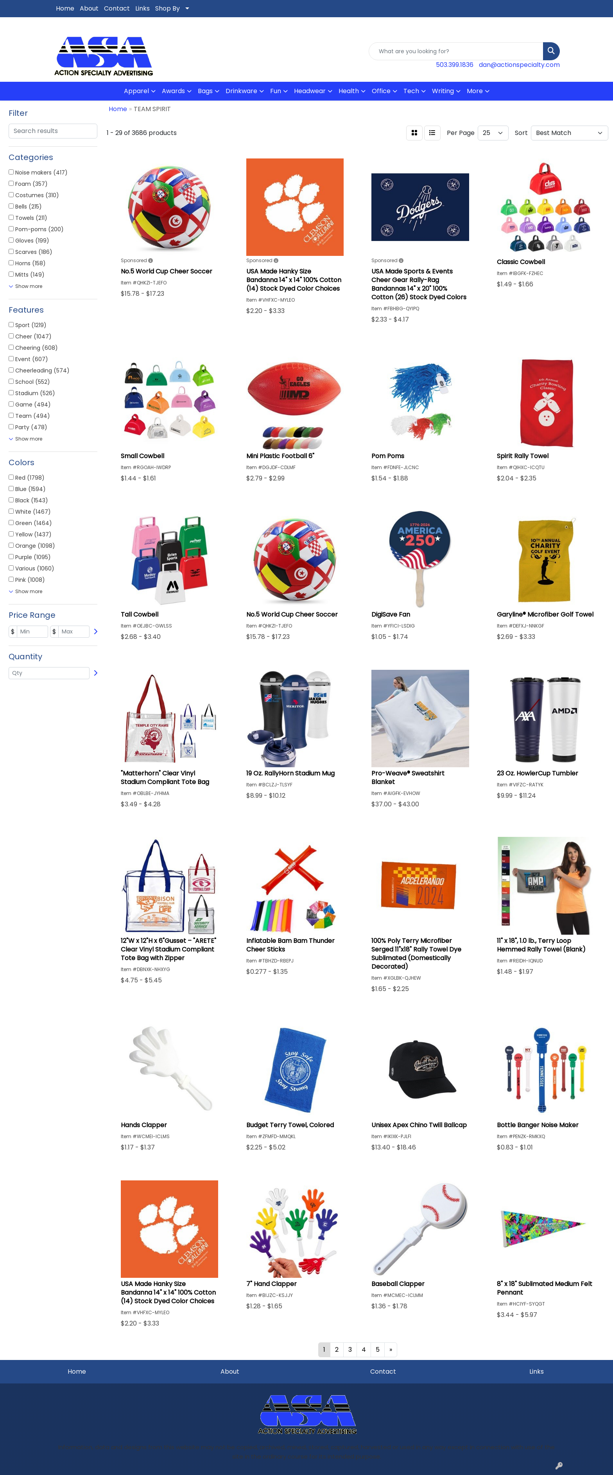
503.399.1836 (454, 64)
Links (142, 8)
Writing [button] (443, 90)
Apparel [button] (136, 90)
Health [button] (349, 90)
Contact (117, 8)
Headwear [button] (310, 90)
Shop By (167, 8)
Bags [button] (205, 90)
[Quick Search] (456, 51)
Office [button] (381, 90)
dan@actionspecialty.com (519, 64)
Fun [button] (275, 90)
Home (65, 8)
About (89, 8)
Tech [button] (411, 90)
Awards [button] (173, 90)
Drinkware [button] (241, 90)
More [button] (475, 90)
